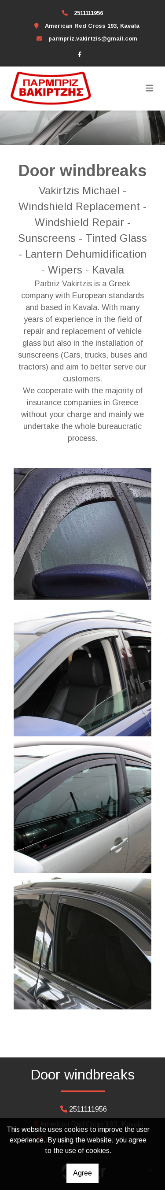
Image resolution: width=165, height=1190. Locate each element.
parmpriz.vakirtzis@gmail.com (92, 38)
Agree (82, 1173)
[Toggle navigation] (149, 89)
